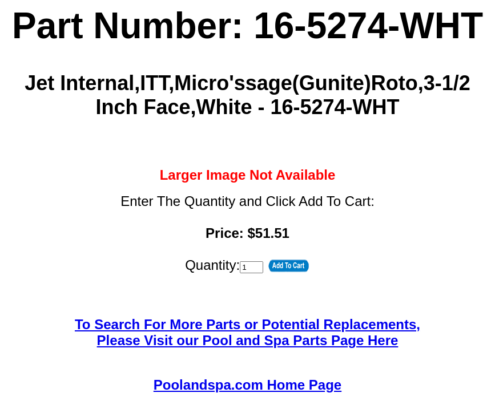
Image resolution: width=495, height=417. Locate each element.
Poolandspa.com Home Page (247, 384)
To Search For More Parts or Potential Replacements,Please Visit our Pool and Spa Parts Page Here (247, 332)
